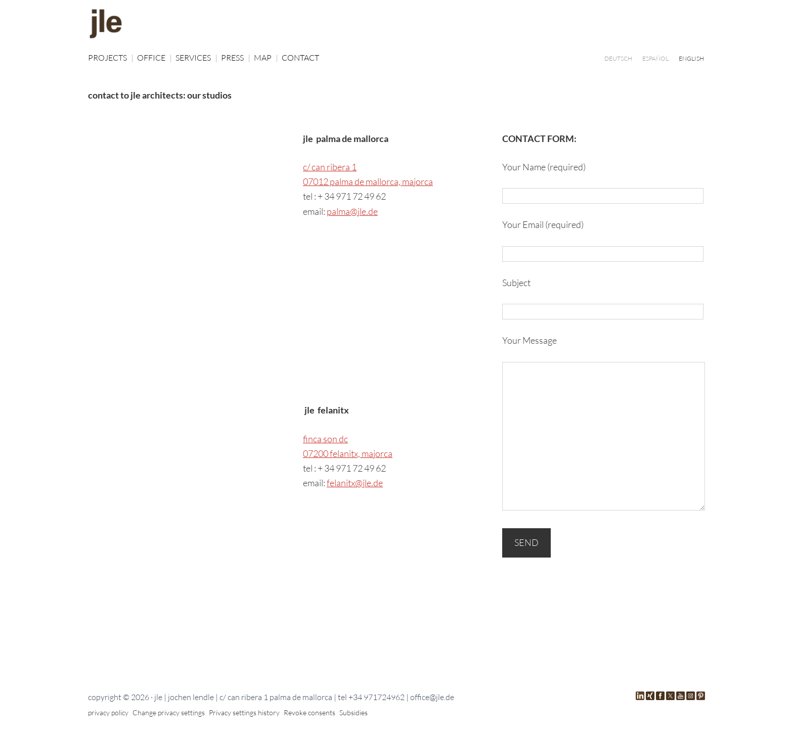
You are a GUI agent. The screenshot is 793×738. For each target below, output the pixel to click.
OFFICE (154, 58)
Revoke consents (309, 712)
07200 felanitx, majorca (347, 453)
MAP (266, 58)
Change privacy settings (169, 712)
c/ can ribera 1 (330, 166)
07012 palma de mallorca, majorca (368, 181)
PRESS (235, 58)
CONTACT (300, 58)
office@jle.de (432, 697)
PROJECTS (111, 58)
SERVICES (196, 58)
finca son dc (325, 438)
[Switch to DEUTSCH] (618, 58)
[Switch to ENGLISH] (691, 58)
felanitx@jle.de (355, 482)
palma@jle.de (352, 211)
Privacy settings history (244, 712)
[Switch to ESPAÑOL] (655, 58)
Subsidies (353, 712)
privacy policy (108, 712)
